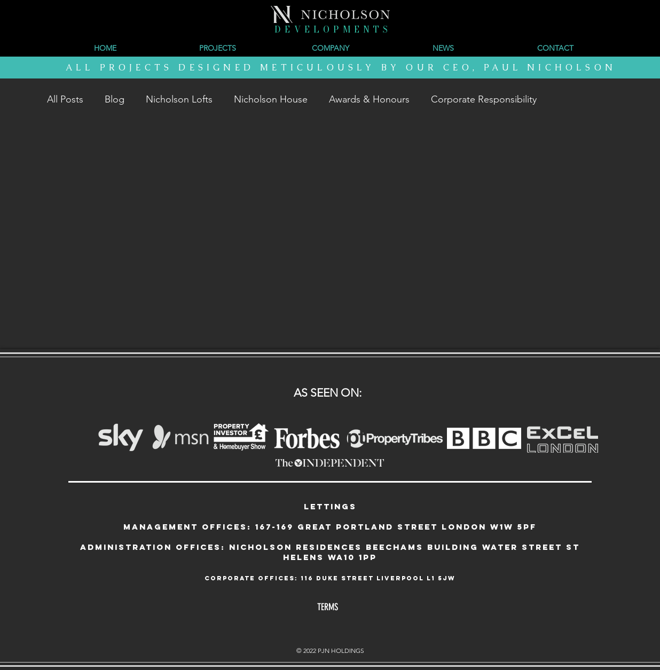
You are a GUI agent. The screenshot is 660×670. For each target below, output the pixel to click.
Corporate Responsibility (484, 99)
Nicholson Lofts (179, 99)
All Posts (65, 99)
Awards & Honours (369, 99)
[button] (330, 48)
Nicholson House (271, 99)
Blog (114, 99)
